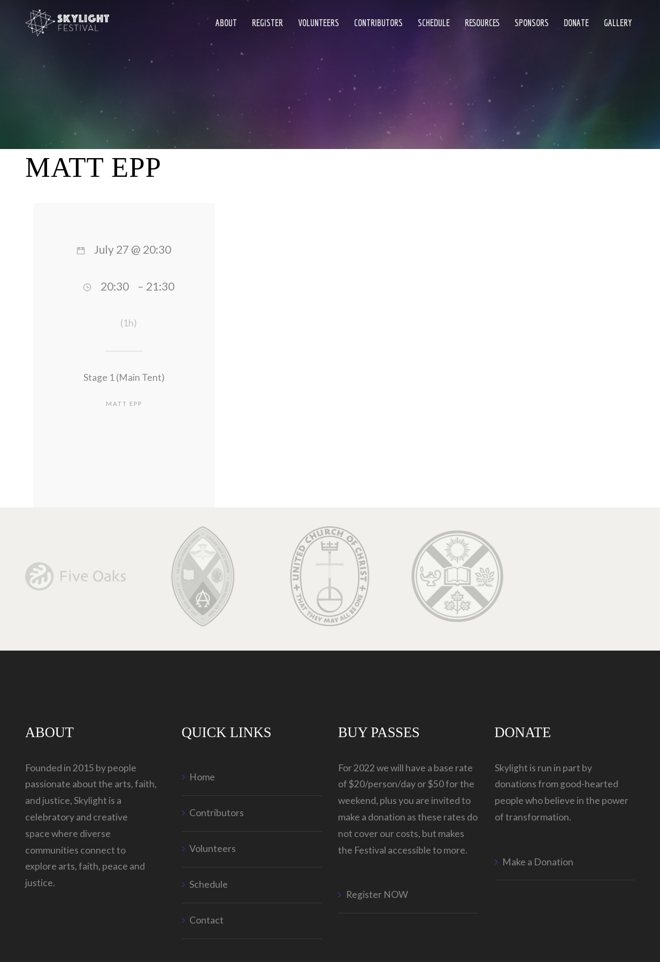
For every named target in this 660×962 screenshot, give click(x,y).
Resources (482, 22)
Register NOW (377, 894)
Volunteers (318, 22)
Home (202, 777)
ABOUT (226, 22)
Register (267, 22)
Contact (206, 920)
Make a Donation (537, 861)
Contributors (378, 22)
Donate (576, 22)
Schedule (434, 22)
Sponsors (532, 22)
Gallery (618, 22)
